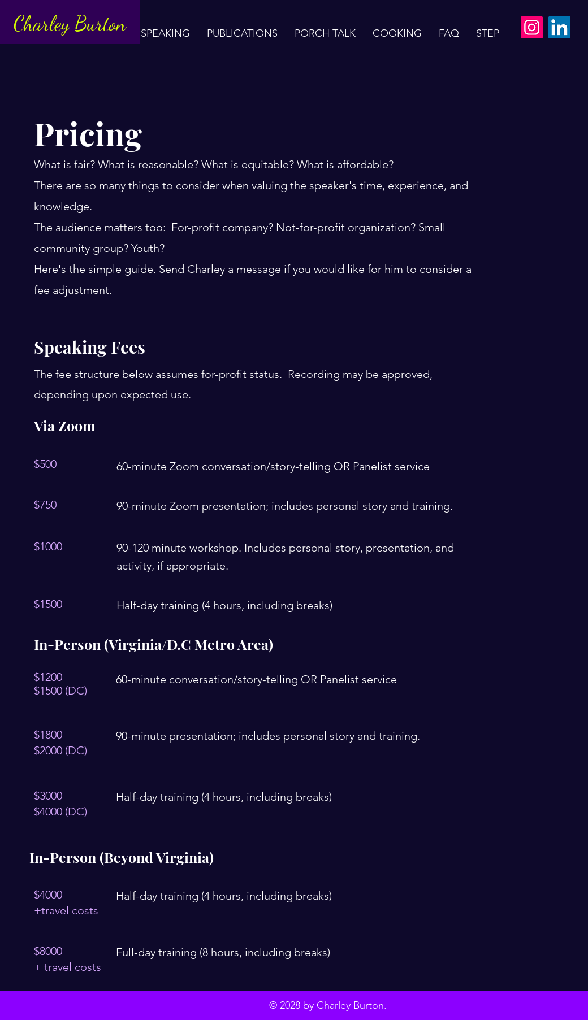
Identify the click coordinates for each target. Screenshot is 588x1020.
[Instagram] (532, 27)
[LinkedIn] (559, 27)
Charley (44, 23)
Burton (100, 23)
